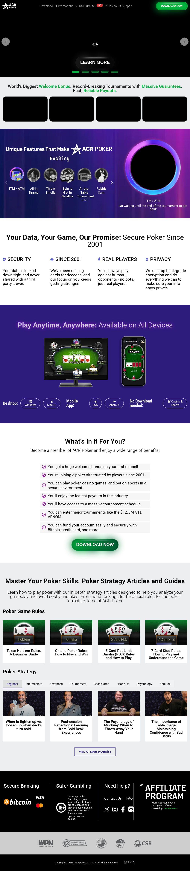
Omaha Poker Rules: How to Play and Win (71, 652)
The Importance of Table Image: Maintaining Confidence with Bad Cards (166, 728)
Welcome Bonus (54, 86)
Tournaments (91, 6)
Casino (112, 6)
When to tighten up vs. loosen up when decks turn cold (24, 725)
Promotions (65, 6)
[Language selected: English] (129, 862)
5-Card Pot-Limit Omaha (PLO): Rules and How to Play (119, 654)
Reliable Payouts (99, 90)
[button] (5, 42)
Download (46, 6)
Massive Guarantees (161, 86)
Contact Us (113, 798)
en (129, 862)
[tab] (12, 684)
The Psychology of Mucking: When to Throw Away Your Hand (119, 727)
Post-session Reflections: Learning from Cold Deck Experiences (71, 727)
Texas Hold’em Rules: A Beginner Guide (24, 652)
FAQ (129, 798)
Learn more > (170, 808)
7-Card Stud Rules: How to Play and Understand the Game (166, 654)
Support (127, 6)
